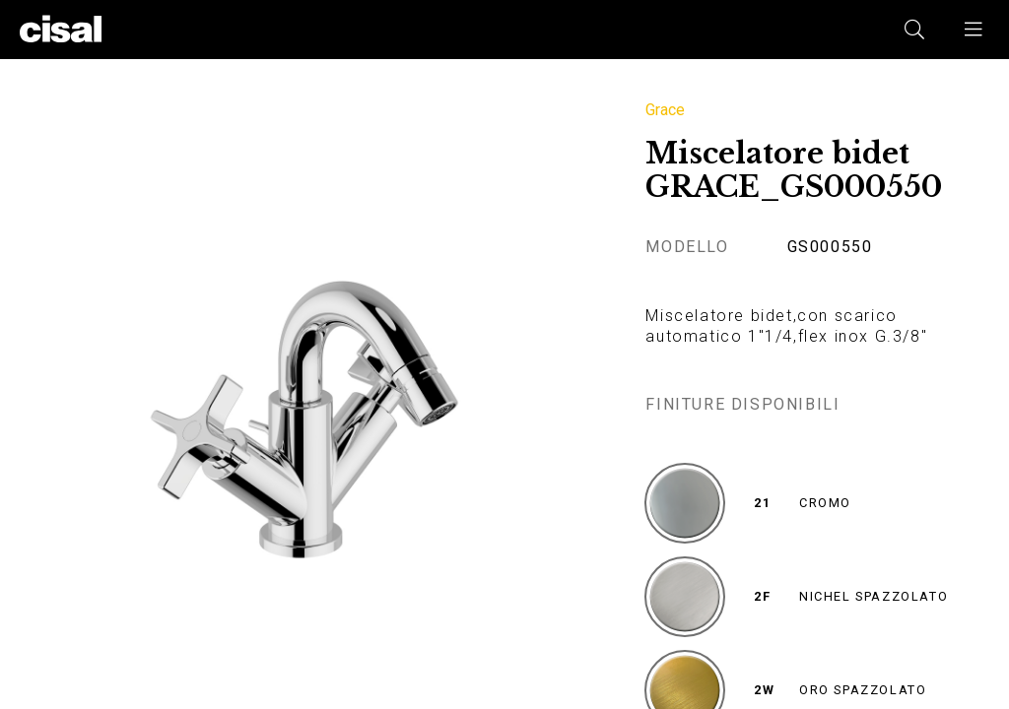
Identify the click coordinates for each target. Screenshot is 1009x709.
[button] (974, 29)
